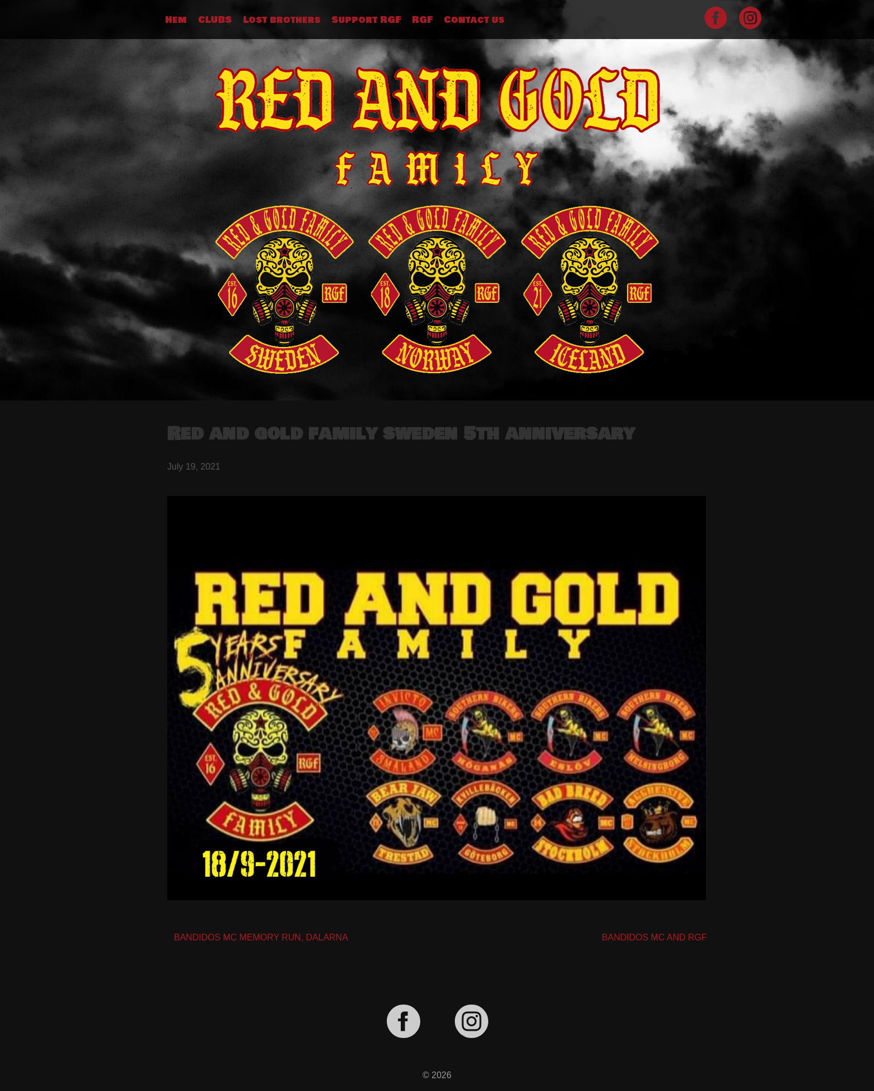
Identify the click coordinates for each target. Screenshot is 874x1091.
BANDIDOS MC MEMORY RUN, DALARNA (261, 937)
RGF (422, 20)
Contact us (474, 20)
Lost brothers (282, 20)
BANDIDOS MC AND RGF (654, 937)
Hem (176, 20)
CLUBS (215, 20)
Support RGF (366, 20)
